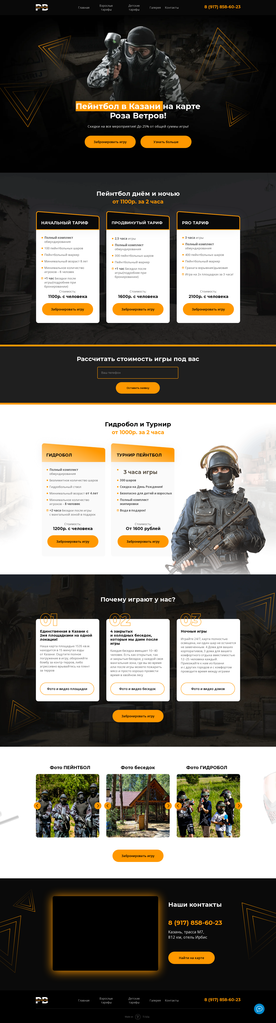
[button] (110, 142)
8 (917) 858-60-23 (222, 6)
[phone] (137, 373)
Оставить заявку (138, 388)
